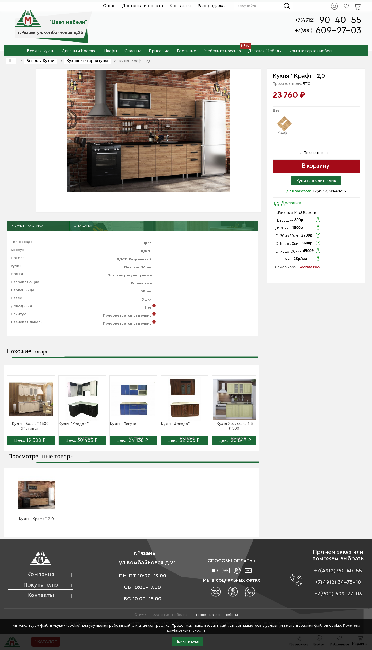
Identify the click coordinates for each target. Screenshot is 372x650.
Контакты (180, 5)
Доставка (291, 203)
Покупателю (40, 585)
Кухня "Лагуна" (124, 424)
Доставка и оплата (142, 5)
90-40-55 (340, 20)
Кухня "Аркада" (175, 424)
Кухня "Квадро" (74, 424)
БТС (306, 84)
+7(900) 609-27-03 (338, 593)
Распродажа (211, 5)
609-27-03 (339, 30)
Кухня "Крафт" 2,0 (36, 519)
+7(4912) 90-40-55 (329, 190)
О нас (109, 5)
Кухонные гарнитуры (87, 61)
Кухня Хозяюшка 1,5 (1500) (235, 426)
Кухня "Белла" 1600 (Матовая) (30, 426)
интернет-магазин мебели (215, 615)
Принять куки (187, 641)
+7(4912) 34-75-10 (338, 582)
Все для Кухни (40, 61)
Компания (40, 574)
